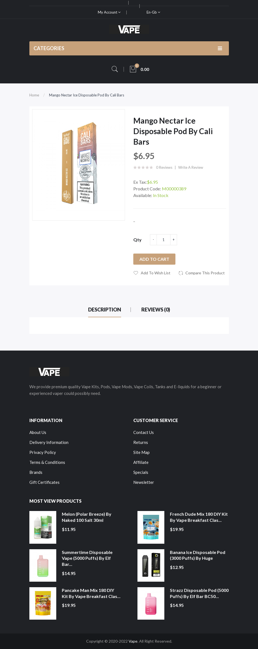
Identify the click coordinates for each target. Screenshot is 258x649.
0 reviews (164, 167)
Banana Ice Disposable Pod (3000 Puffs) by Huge (197, 555)
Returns (140, 442)
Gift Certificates (44, 482)
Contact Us (143, 432)
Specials (140, 472)
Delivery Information (48, 442)
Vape (133, 641)
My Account (109, 12)
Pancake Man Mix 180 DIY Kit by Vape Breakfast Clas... (91, 593)
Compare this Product (205, 272)
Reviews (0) (155, 309)
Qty (137, 239)
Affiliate (141, 462)
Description (104, 309)
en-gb (153, 12)
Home (34, 95)
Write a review (190, 167)
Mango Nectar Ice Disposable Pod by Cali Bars (86, 95)
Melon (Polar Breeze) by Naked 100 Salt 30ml (86, 517)
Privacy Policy (42, 452)
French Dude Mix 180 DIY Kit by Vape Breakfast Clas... (199, 517)
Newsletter (143, 482)
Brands (35, 472)
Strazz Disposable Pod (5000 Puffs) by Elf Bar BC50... (199, 593)
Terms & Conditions (47, 462)
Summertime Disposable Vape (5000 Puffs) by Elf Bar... (87, 558)
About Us (37, 432)
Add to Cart (154, 259)
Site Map (141, 452)
